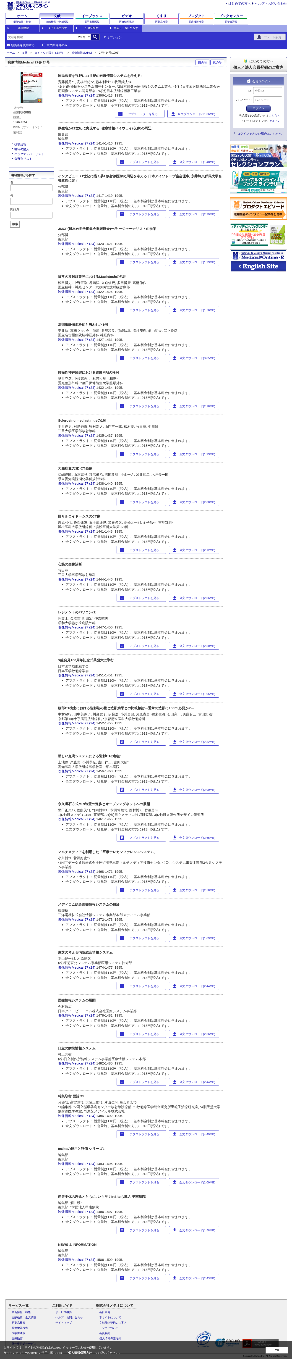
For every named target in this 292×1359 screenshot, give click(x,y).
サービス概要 (63, 1312)
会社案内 (104, 1312)
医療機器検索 (20, 1328)
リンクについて (108, 1328)
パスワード (243, 100)
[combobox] (41, 37)
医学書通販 (18, 1333)
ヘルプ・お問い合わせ (271, 3)
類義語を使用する (23, 45)
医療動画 (17, 1338)
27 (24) (90, 95)
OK (277, 1350)
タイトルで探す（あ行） (49, 52)
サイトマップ (63, 1322)
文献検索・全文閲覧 (24, 1317)
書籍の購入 (21, 149)
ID (249, 90)
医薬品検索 (18, 1322)
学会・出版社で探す (126, 28)
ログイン (258, 108)
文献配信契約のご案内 (113, 1322)
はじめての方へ (239, 3)
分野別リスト (23, 158)
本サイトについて (110, 1317)
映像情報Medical (82, 52)
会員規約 (104, 1333)
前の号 (202, 62)
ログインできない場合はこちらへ (259, 133)
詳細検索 (23, 28)
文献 (24, 52)
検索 (15, 224)
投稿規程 (20, 144)
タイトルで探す (57, 28)
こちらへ (274, 115)
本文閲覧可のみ (57, 45)
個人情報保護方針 (110, 1338)
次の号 (217, 62)
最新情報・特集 (21, 1312)
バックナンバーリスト (29, 154)
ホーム (11, 52)
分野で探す (92, 28)
